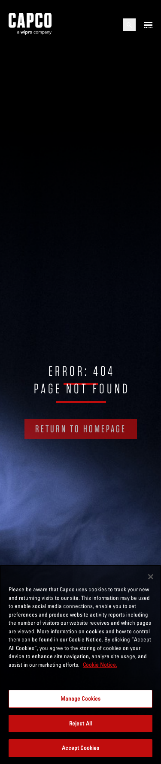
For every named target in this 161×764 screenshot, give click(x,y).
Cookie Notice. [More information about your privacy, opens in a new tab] (100, 664)
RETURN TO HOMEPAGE (80, 428)
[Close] (150, 576)
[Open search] (129, 24)
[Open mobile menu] (148, 25)
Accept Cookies (81, 747)
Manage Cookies (81, 698)
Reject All (80, 723)
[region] (80, 664)
